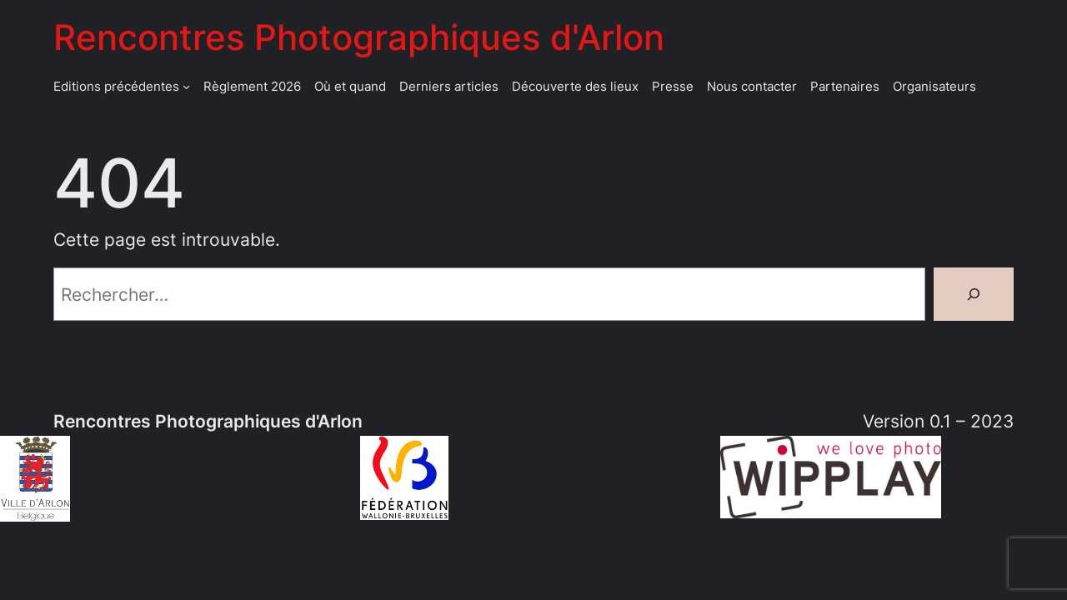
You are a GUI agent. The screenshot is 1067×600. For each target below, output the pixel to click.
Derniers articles (448, 86)
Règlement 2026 (252, 86)
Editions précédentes (116, 86)
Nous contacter (752, 86)
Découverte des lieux (575, 86)
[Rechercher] (974, 294)
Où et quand (350, 86)
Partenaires (844, 86)
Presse (673, 86)
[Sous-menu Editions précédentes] (186, 86)
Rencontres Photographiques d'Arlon (358, 37)
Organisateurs (934, 86)
